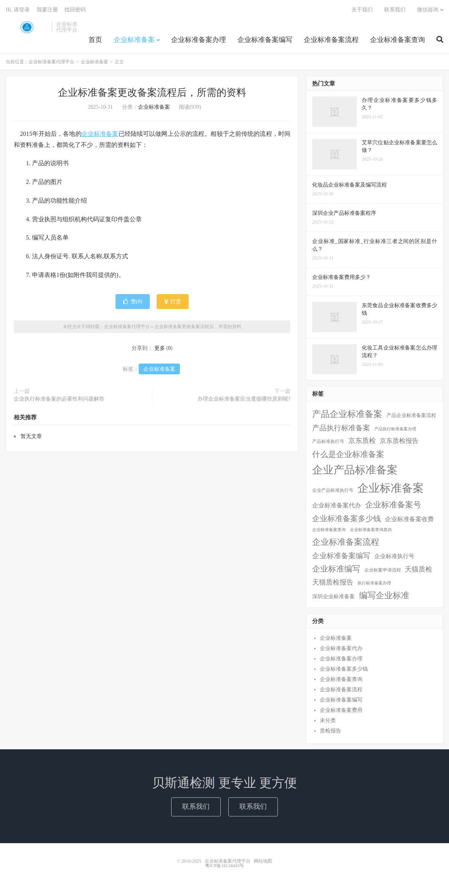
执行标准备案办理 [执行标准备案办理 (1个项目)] (374, 583)
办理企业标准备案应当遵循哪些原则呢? (243, 399)
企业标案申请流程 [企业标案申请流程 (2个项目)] (382, 570)
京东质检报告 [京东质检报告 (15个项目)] (399, 440)
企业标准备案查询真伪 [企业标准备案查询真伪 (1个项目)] (371, 530)
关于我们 (362, 10)
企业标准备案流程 (331, 39)
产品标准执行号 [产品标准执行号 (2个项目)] (328, 441)
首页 (95, 39)
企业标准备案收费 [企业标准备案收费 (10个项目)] (409, 519)
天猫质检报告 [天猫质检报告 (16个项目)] (332, 582)
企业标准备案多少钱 (344, 669)
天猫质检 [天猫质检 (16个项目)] (418, 569)
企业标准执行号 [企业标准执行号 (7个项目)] (394, 556)
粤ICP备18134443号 (224, 865)
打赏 (172, 301)
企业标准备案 (134, 39)
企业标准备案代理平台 (27, 27)
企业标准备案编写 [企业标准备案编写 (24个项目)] (341, 556)
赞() (132, 301)
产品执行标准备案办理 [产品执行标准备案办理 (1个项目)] (395, 429)
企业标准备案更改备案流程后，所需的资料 (152, 92)
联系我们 (395, 10)
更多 (159, 348)
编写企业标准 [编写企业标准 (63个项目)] (384, 595)
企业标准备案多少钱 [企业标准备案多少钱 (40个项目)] (346, 518)
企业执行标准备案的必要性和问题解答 (59, 399)
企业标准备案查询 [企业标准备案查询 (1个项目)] (329, 530)
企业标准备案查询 (397, 39)
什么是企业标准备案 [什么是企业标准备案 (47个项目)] (348, 454)
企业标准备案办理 (198, 39)
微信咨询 (427, 10)
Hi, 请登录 (18, 10)
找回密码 (75, 10)
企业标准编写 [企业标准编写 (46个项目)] (336, 569)
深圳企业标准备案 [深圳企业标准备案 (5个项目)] (333, 596)
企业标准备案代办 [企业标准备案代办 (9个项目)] (336, 505)
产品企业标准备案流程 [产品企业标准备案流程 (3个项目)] (411, 415)
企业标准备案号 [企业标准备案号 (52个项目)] (393, 504)
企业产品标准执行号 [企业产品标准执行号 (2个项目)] (332, 490)
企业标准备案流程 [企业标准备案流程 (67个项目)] (345, 542)
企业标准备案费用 (341, 710)
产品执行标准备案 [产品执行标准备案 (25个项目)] (341, 428)
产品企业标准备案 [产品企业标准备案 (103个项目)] (347, 414)
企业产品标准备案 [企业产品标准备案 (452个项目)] (355, 470)
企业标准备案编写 (264, 39)
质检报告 (330, 731)
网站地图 (263, 861)
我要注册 (47, 10)
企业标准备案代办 (341, 648)
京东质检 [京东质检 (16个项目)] (362, 440)
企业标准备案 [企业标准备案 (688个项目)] (391, 488)
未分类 (328, 720)
